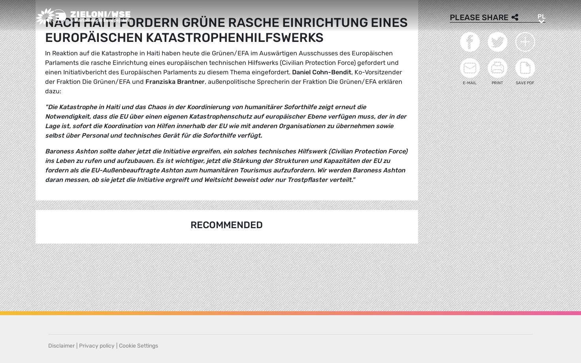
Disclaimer (61, 345)
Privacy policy (97, 345)
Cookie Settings (138, 345)
